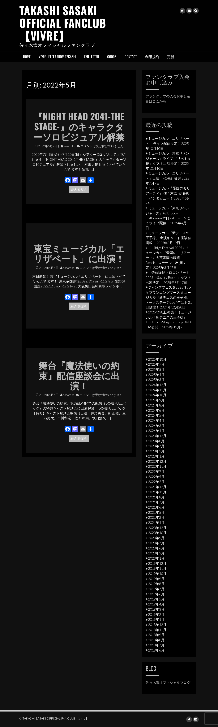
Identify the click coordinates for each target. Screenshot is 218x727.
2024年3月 (156, 425)
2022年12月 (157, 461)
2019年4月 (156, 604)
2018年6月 (156, 650)
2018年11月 (157, 629)
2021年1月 (156, 522)
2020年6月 (156, 548)
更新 (170, 56)
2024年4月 (156, 420)
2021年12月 (157, 487)
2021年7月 (156, 502)
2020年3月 (156, 553)
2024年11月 (157, 390)
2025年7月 (156, 364)
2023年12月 (157, 436)
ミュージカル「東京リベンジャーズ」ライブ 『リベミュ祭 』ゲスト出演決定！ (168, 158)
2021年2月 (156, 517)
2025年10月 (157, 359)
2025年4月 (156, 374)
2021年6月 (156, 507)
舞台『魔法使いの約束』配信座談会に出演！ (79, 375)
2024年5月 (156, 415)
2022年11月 (157, 466)
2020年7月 (156, 543)
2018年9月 (156, 635)
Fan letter (91, 56)
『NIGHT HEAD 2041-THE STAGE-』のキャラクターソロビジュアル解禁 (79, 126)
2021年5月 (156, 512)
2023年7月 (156, 446)
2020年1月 (156, 558)
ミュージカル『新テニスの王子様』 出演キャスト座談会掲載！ (168, 237)
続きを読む (79, 189)
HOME (27, 56)
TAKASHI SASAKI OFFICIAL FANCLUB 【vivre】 (62, 23)
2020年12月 (157, 527)
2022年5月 (156, 476)
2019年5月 (156, 599)
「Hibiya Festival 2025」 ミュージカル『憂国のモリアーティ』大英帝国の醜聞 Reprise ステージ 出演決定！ (168, 257)
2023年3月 (156, 451)
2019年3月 (156, 609)
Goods (111, 56)
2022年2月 (156, 482)
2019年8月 (156, 584)
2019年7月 (156, 589)
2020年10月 (157, 533)
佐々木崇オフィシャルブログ (168, 682)
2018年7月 (156, 645)
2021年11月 (157, 492)
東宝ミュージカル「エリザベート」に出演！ (79, 253)
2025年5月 (156, 369)
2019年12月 (157, 563)
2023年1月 (156, 456)
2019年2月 (156, 614)
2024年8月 (156, 405)
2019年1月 (156, 619)
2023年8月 (156, 441)
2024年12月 (157, 385)
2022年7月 (156, 471)
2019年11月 (157, 568)
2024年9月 (156, 400)
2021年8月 (156, 497)
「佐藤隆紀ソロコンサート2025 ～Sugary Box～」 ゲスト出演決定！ (168, 277)
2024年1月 (156, 430)
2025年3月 (156, 379)
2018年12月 (157, 624)
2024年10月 (157, 395)
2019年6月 (156, 594)
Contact (131, 56)
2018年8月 (156, 640)
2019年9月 (156, 578)
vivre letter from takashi (57, 56)
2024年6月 (156, 410)
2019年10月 (157, 573)
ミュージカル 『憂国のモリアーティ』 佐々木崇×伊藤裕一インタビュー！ (168, 193)
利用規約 (152, 56)
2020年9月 (156, 538)
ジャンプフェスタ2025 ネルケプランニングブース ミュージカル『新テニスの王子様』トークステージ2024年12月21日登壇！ (169, 297)
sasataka (68, 146)
